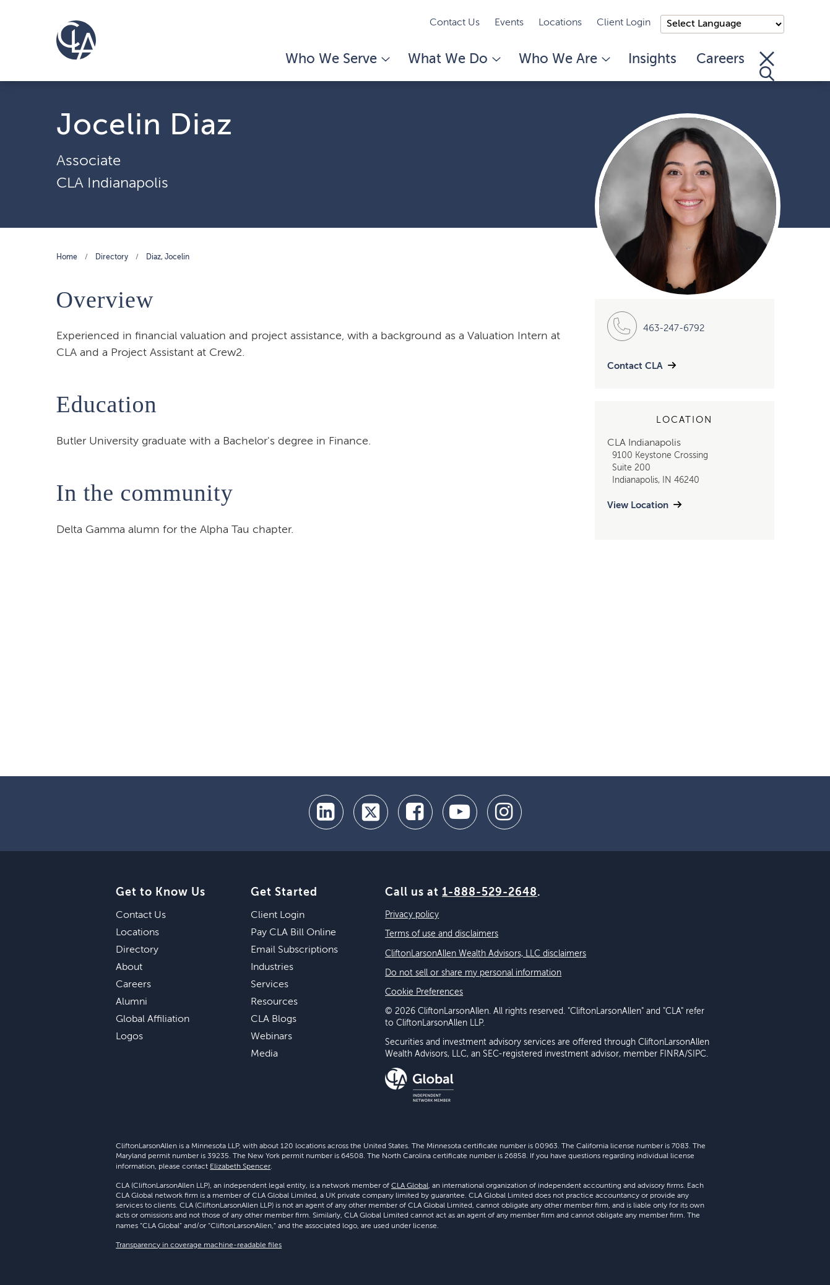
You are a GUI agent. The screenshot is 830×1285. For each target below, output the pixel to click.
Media (264, 1054)
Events (509, 23)
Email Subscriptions (294, 950)
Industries (272, 967)
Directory (111, 257)
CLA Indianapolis (112, 183)
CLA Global (409, 1186)
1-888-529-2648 (489, 892)
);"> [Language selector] (722, 24)
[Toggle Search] (766, 66)
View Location (637, 505)
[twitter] (370, 812)
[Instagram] (504, 812)
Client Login (624, 23)
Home (66, 257)
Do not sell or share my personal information (473, 973)
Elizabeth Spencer (240, 1166)
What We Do (453, 59)
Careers (720, 59)
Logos (129, 1037)
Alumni (131, 1002)
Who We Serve (336, 59)
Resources (274, 1002)
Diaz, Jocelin (167, 257)
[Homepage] (76, 40)
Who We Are (563, 59)
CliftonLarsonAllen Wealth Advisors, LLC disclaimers (485, 954)
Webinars (271, 1037)
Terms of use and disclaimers (441, 934)
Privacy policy (412, 915)
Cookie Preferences (424, 992)
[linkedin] (326, 812)
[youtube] (460, 812)
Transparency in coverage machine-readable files (199, 1245)
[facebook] (415, 812)
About (129, 967)
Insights (652, 59)
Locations (560, 23)
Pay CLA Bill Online (293, 933)
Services (269, 985)
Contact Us (455, 23)
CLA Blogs (273, 1019)
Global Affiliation (152, 1019)
